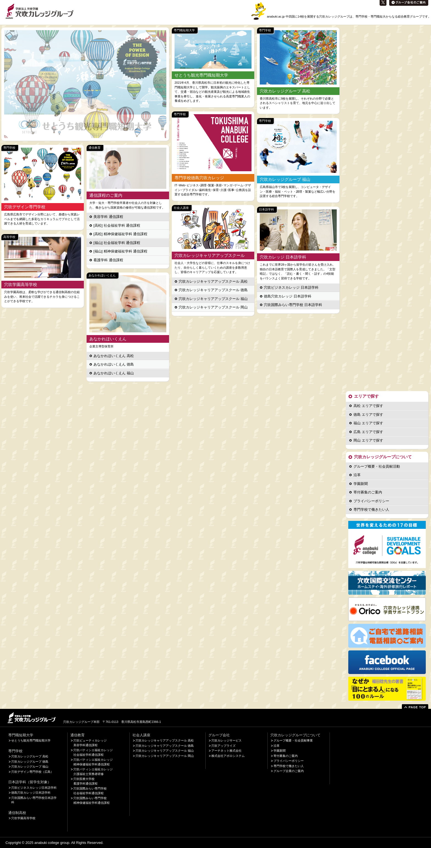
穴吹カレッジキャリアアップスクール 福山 (213, 299)
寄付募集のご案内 (367, 492)
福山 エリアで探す (368, 423)
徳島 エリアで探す (368, 414)
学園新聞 (360, 484)
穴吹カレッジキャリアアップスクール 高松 (213, 281)
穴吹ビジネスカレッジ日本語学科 (34, 787)
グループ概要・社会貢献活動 (376, 466)
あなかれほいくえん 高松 (113, 356)
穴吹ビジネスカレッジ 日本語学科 (291, 287)
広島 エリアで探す (368, 432)
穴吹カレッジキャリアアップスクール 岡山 (213, 307)
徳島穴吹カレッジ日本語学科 (31, 792)
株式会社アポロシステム (228, 755)
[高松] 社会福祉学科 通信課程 (116, 225)
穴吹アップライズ (223, 745)
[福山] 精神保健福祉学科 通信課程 (120, 251)
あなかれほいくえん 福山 (113, 373)
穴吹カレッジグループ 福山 (29, 766)
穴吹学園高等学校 (23, 818)
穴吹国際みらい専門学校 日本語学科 (293, 305)
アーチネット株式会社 (226, 750)
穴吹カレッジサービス (226, 740)
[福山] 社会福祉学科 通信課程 (116, 243)
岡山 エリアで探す (368, 440)
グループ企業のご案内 (288, 771)
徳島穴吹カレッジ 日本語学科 (287, 296)
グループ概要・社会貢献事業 (293, 740)
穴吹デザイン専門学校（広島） (32, 771)
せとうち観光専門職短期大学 (31, 740)
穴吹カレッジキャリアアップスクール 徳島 (213, 290)
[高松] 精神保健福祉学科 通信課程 (120, 234)
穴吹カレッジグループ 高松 (29, 756)
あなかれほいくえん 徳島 (113, 364)
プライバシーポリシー (371, 501)
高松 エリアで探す (368, 406)
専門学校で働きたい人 (371, 509)
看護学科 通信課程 (108, 260)
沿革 (357, 475)
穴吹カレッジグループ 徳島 (29, 761)
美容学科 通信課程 (108, 217)
